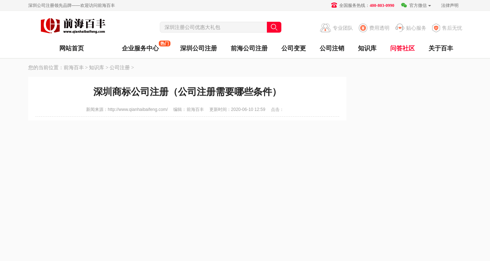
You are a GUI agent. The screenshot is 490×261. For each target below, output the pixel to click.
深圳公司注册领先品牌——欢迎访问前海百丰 (71, 5)
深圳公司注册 (198, 48)
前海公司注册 (249, 48)
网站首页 (71, 48)
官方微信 (416, 5)
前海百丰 (73, 27)
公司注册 (120, 67)
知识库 (367, 48)
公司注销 (332, 48)
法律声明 (450, 5)
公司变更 (293, 48)
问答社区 (402, 48)
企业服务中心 (140, 46)
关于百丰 (441, 48)
